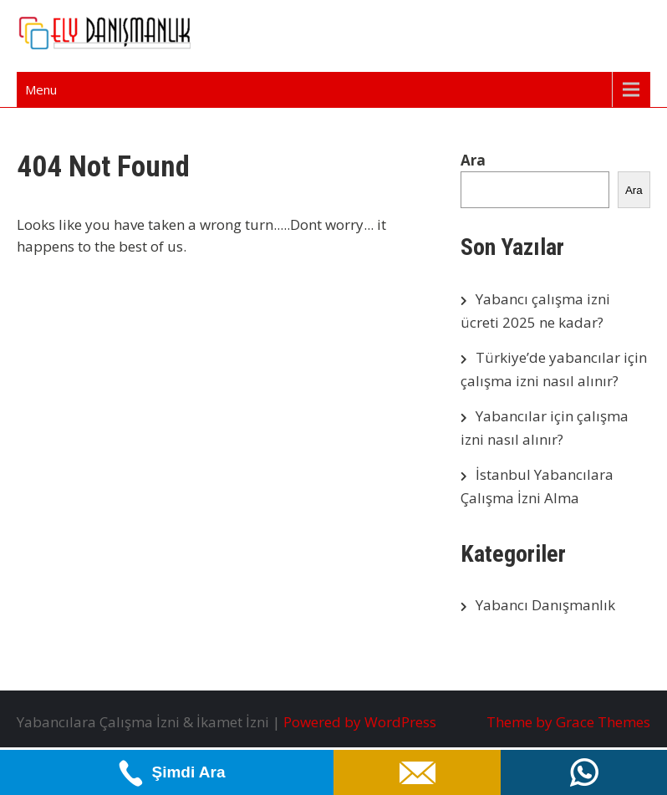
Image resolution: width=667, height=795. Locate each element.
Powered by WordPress (359, 721)
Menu (41, 89)
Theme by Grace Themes (568, 721)
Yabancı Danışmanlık (545, 604)
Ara (473, 160)
